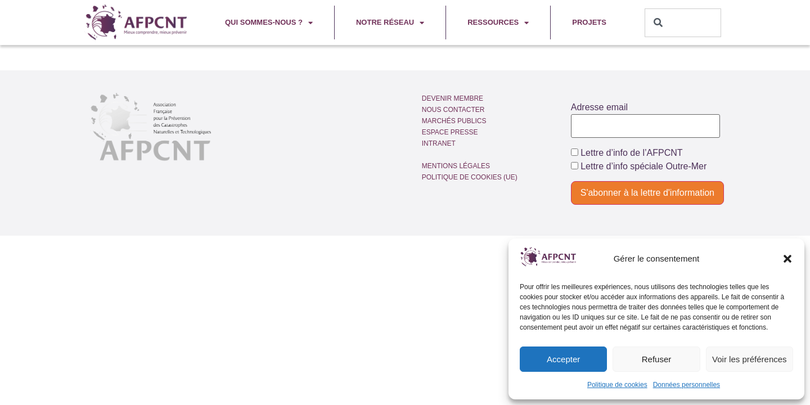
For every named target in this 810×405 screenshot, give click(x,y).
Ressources (498, 23)
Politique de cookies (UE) (470, 177)
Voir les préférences (749, 359)
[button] (787, 258)
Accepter (563, 359)
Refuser (657, 359)
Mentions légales (456, 166)
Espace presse (450, 132)
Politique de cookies (617, 385)
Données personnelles (686, 385)
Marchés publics (454, 121)
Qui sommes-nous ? (269, 23)
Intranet (439, 143)
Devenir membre (452, 98)
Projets (589, 22)
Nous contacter (453, 110)
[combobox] (683, 22)
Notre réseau (390, 23)
